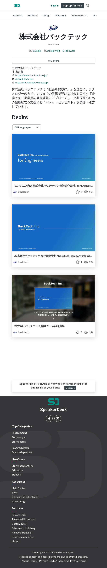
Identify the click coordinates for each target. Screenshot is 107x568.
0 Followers (68, 50)
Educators (17, 470)
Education (61, 15)
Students (17, 474)
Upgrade (70, 388)
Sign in (55, 5)
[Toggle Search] (87, 5)
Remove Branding (22, 532)
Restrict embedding (23, 536)
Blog (14, 492)
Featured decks (20, 447)
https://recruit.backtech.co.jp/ (32, 82)
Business (32, 15)
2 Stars (53, 60)
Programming (19, 432)
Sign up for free (72, 5)
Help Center (18, 488)
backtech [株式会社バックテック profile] (21, 191)
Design (46, 15)
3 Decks (36, 50)
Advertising (18, 501)
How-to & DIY (80, 15)
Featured (17, 15)
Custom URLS (19, 523)
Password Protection (23, 519)
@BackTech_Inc (24, 78)
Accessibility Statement (72, 560)
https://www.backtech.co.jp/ (31, 75)
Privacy (43, 560)
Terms (33, 560)
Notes (15, 541)
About (25, 560)
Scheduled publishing (23, 528)
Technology (18, 437)
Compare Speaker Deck (25, 496)
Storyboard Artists (22, 465)
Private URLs (19, 514)
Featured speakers (22, 452)
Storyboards (19, 441)
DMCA (53, 560)
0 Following (53, 50)
